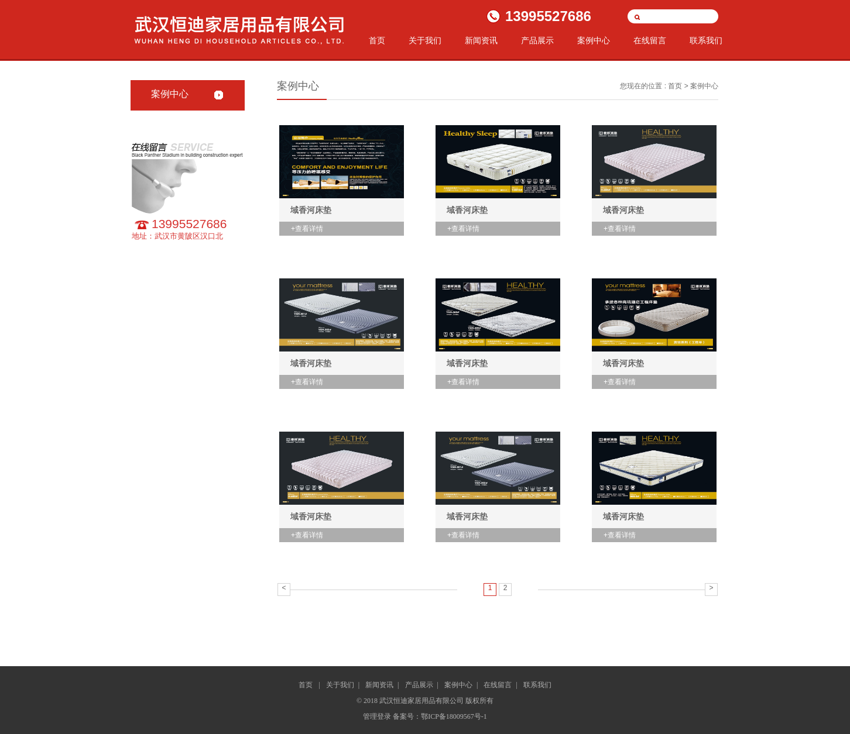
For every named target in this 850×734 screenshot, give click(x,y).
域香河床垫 (310, 210)
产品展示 (537, 40)
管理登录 (378, 716)
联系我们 (706, 40)
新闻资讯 (481, 40)
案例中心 (593, 40)
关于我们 (425, 40)
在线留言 (649, 40)
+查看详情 (307, 229)
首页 (377, 40)
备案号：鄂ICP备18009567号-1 (440, 716)
